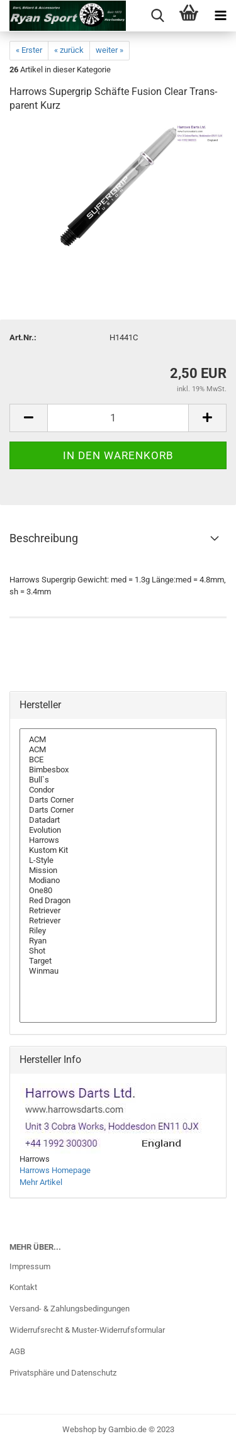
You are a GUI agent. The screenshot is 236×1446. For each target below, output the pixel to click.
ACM (118, 740)
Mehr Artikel (41, 1182)
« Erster (29, 50)
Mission (118, 870)
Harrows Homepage (55, 1170)
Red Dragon (118, 901)
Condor (118, 790)
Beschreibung (43, 538)
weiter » (109, 50)
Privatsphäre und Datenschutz (62, 1372)
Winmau (118, 971)
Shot (118, 951)
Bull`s (118, 780)
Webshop (79, 1429)
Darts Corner (118, 800)
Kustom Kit (118, 850)
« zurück (69, 50)
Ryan (118, 941)
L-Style (118, 860)
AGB (17, 1351)
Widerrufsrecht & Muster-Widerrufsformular (87, 1330)
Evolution (118, 830)
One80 (118, 891)
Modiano (118, 881)
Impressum (29, 1266)
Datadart (118, 820)
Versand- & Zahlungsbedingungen (69, 1308)
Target (118, 961)
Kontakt (23, 1287)
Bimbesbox (118, 770)
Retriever (118, 911)
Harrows (118, 840)
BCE (118, 760)
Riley (118, 931)
